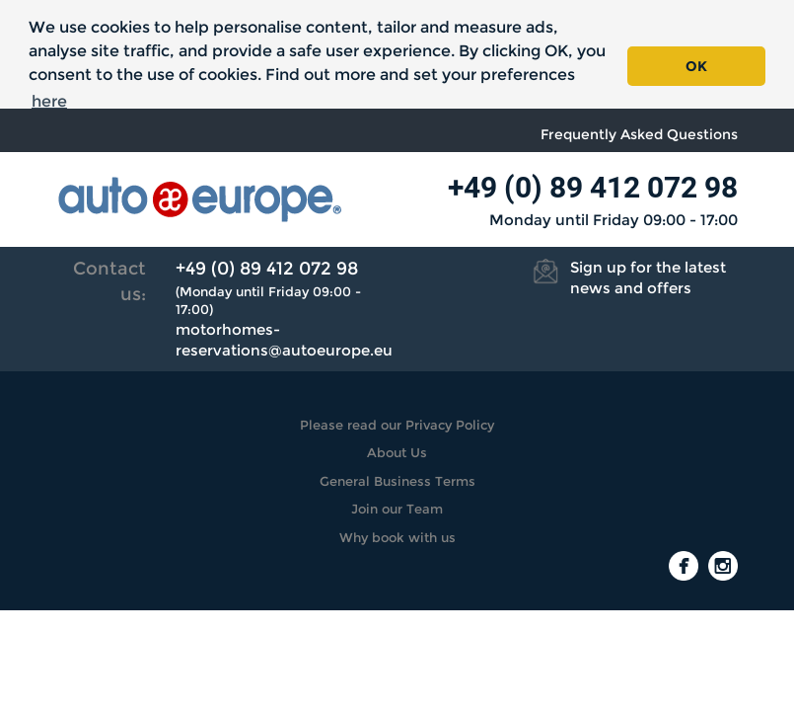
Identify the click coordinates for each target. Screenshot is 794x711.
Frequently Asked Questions (639, 134)
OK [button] (696, 66)
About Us (397, 452)
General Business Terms (397, 481)
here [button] (49, 101)
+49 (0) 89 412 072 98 (593, 187)
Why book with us (397, 537)
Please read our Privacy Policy (397, 425)
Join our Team (397, 508)
